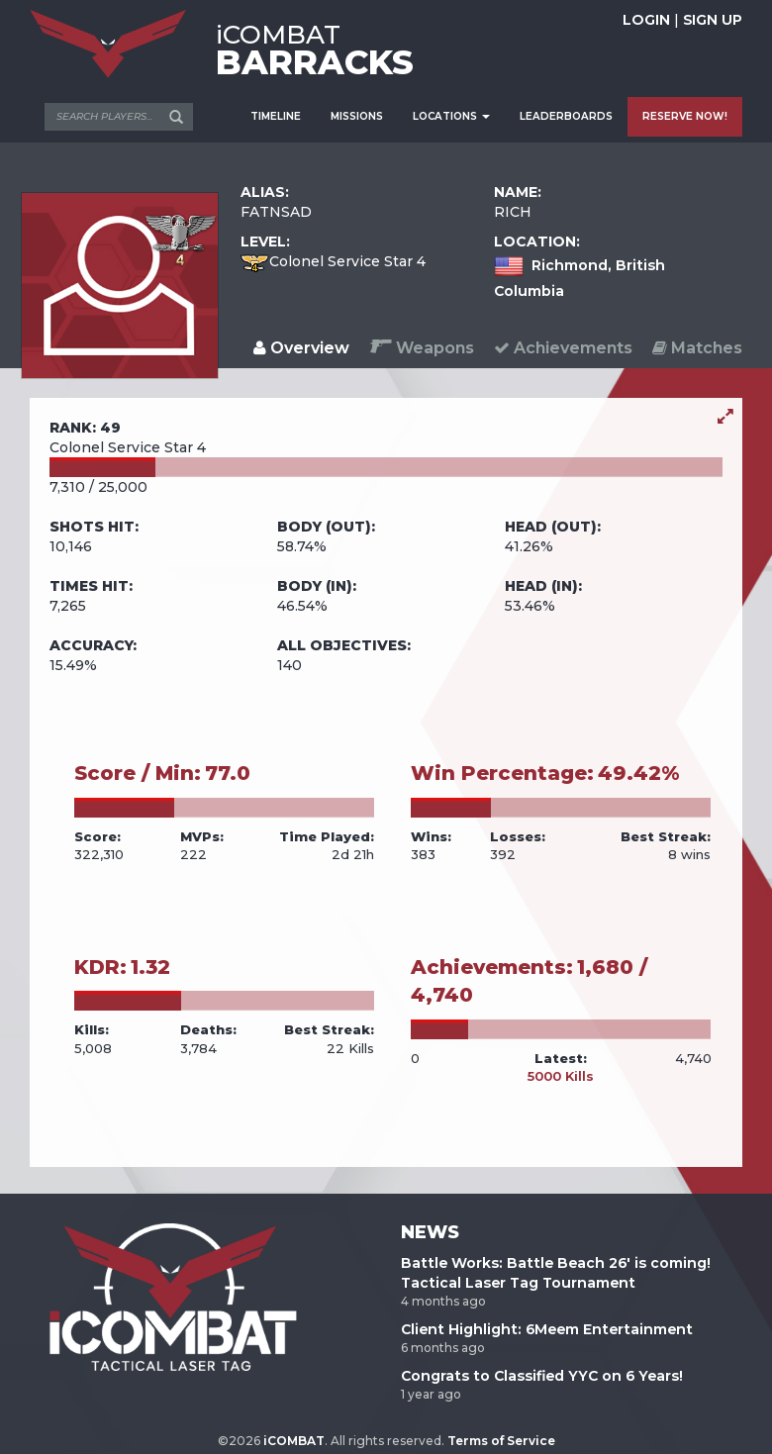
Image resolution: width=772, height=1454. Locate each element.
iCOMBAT (294, 1440)
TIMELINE (275, 116)
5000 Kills (561, 1076)
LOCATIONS (451, 116)
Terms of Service (501, 1440)
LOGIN (646, 20)
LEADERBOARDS (566, 116)
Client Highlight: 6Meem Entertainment (547, 1329)
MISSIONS (357, 116)
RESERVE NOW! (684, 116)
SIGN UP (712, 20)
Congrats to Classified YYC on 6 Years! (542, 1376)
